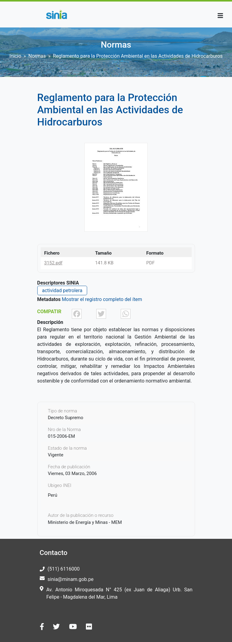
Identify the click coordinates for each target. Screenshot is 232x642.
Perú (52, 495)
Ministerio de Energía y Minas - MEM (85, 522)
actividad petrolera (62, 290)
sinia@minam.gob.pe (71, 579)
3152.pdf (53, 263)
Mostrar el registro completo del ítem (102, 299)
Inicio (15, 56)
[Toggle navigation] (220, 16)
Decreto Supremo (65, 417)
